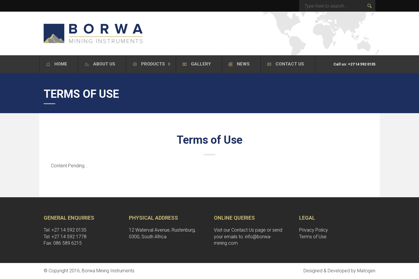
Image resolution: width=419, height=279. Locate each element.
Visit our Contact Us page (240, 230)
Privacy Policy (313, 230)
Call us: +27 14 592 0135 (354, 64)
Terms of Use (312, 236)
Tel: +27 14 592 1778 (65, 236)
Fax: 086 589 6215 (63, 243)
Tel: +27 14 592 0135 (65, 230)
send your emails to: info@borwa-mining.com (248, 236)
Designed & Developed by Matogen (339, 270)
